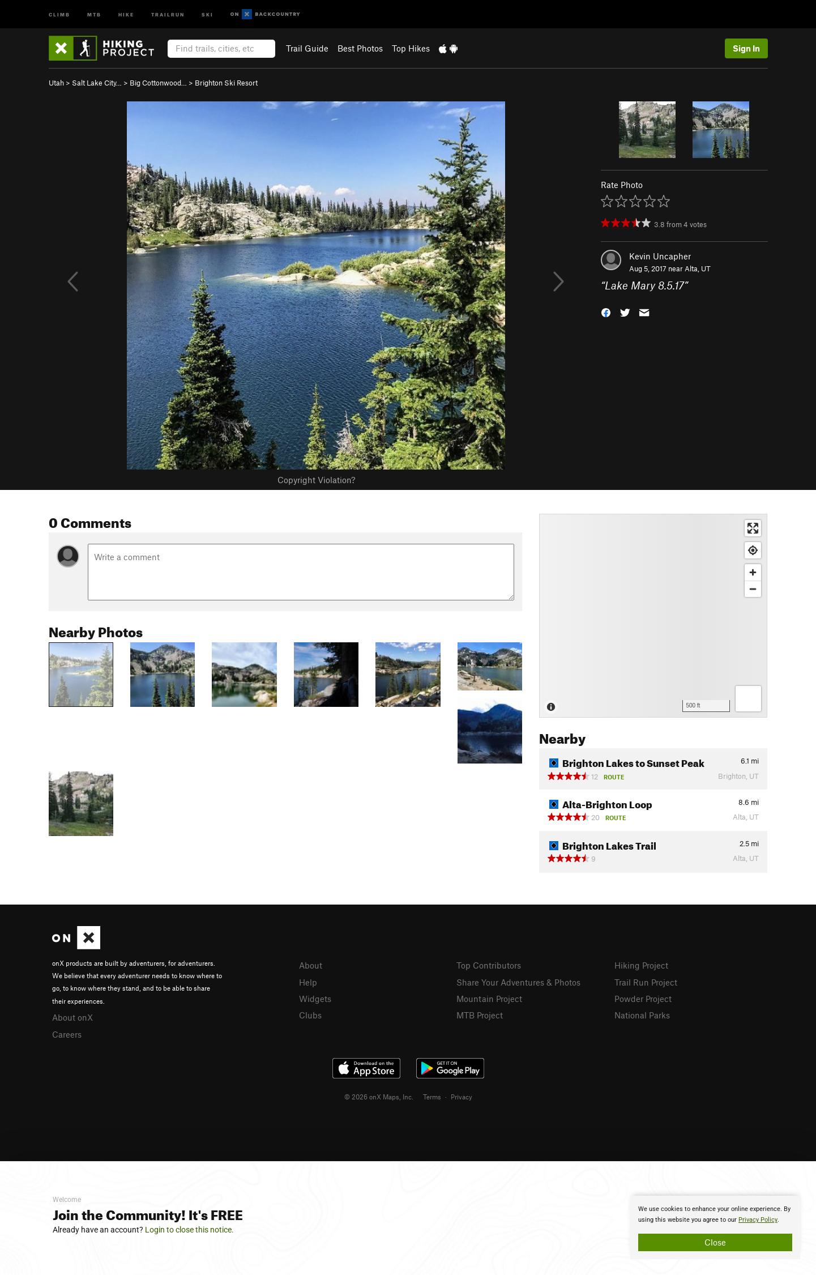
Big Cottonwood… (158, 82)
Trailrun (168, 14)
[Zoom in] (753, 572)
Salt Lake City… (97, 82)
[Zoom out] (753, 589)
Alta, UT (698, 268)
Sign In (746, 48)
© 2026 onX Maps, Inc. (378, 1097)
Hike (126, 14)
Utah (56, 82)
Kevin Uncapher (660, 256)
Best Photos (360, 48)
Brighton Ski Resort (226, 82)
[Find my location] (753, 550)
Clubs (310, 1015)
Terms (432, 1097)
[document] (715, 1227)
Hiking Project (641, 965)
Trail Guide (307, 48)
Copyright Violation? (316, 480)
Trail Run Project (645, 982)
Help (308, 982)
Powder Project (643, 998)
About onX (72, 1017)
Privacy (461, 1097)
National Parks (642, 1015)
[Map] (653, 615)
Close (715, 1242)
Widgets (315, 998)
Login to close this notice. (189, 1229)
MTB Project (479, 1015)
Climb (59, 14)
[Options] (748, 698)
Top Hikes (411, 48)
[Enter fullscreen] (753, 528)
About (310, 965)
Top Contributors (488, 965)
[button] (606, 311)
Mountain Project (489, 998)
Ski (207, 14)
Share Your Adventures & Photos (518, 982)
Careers (67, 1034)
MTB (94, 14)
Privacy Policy (757, 1219)
